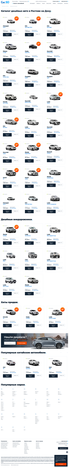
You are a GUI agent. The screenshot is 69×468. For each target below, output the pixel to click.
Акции (43, 3)
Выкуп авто (48, 3)
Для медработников (4, 445)
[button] (61, 302)
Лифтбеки (25, 445)
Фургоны (25, 451)
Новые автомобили (16, 442)
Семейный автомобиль (4, 442)
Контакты (66, 3)
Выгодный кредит (3, 446)
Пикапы (25, 450)
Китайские (37, 442)
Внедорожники (26, 449)
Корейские (37, 446)
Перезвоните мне (63, 448)
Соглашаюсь (61, 464)
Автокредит (32, 3)
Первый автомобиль (4, 444)
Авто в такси (15, 446)
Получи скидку (21, 343)
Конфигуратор (15, 445)
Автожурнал (60, 3)
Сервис (54, 3)
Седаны (25, 442)
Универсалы (26, 446)
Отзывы (66, 445)
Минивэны (26, 453)
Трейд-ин (38, 3)
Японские (37, 444)
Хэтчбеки (25, 444)
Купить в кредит (7, 35)
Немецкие (37, 445)
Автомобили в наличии (16, 444)
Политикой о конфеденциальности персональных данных (61, 460)
